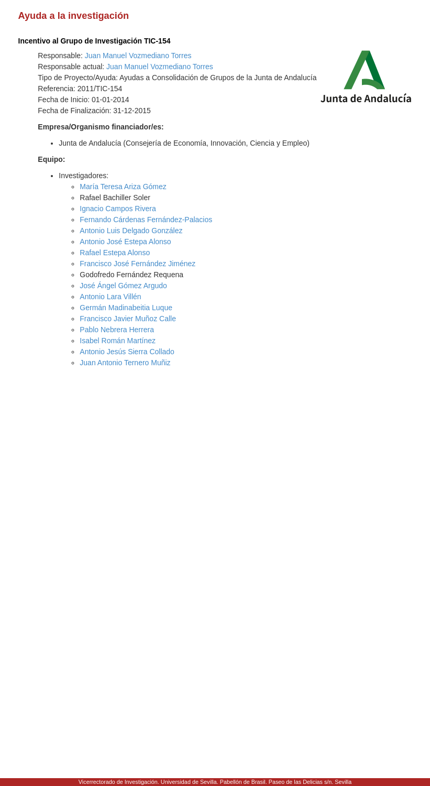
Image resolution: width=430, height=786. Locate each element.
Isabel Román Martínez (118, 340)
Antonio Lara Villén (110, 296)
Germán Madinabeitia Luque (126, 307)
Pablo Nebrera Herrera (117, 329)
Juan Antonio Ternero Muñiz (125, 362)
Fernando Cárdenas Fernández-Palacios (146, 219)
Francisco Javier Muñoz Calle (128, 318)
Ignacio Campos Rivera (118, 208)
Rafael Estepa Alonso (115, 252)
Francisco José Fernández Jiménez (137, 263)
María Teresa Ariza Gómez (123, 186)
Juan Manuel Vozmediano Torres (138, 55)
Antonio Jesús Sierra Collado (127, 351)
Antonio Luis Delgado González (131, 230)
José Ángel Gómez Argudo (123, 285)
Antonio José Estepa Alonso (125, 241)
